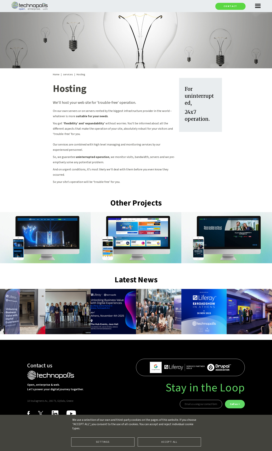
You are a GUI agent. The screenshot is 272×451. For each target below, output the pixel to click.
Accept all (169, 442)
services (68, 74)
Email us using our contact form (201, 404)
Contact (230, 6)
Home (56, 74)
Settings (103, 442)
